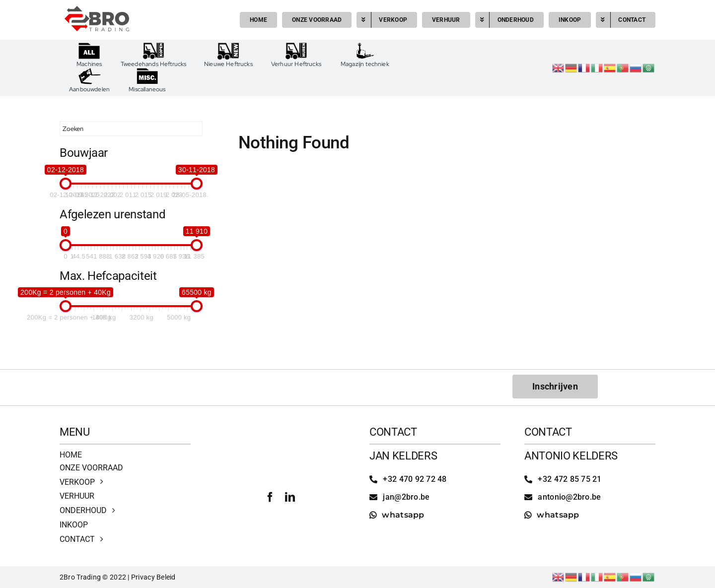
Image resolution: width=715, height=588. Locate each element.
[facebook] (270, 497)
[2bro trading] (97, 10)
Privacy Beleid (153, 577)
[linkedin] (290, 497)
